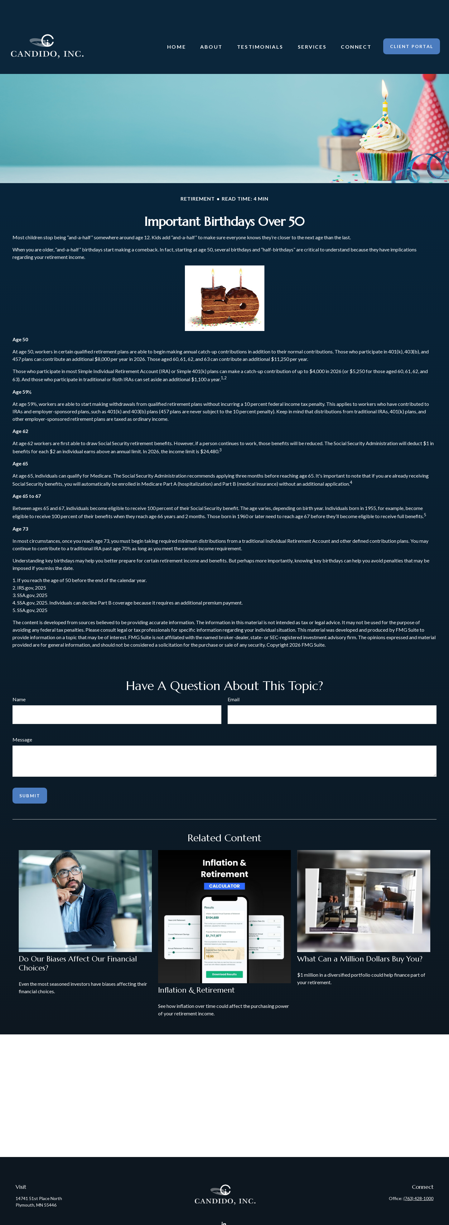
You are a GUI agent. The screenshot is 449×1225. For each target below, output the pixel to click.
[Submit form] (29, 777)
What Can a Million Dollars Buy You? (359, 940)
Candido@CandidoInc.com (224, 1216)
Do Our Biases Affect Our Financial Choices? (78, 945)
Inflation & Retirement (196, 971)
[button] (176, 27)
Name (19, 680)
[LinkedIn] (224, 1205)
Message (22, 721)
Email (233, 680)
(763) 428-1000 (418, 1179)
